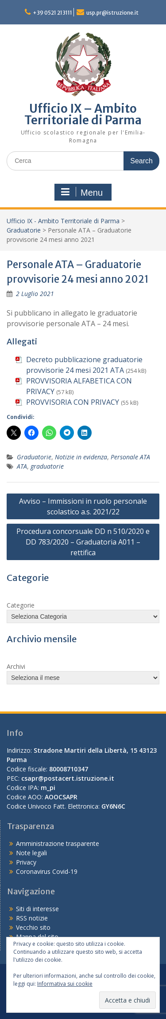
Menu (82, 192)
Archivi (16, 666)
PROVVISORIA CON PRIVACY (72, 402)
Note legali (31, 853)
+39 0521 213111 (52, 12)
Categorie (21, 605)
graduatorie (47, 466)
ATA (22, 466)
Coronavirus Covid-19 (46, 871)
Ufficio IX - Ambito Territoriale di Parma (63, 221)
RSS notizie (32, 918)
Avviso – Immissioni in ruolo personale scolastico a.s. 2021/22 (83, 506)
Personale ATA (130, 457)
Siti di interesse (37, 908)
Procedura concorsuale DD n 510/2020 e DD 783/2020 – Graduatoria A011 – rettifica (83, 541)
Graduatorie (24, 230)
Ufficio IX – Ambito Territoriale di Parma (83, 114)
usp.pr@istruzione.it (112, 12)
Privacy (26, 862)
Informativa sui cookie (65, 983)
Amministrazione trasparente (57, 843)
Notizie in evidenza (81, 457)
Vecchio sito (33, 927)
